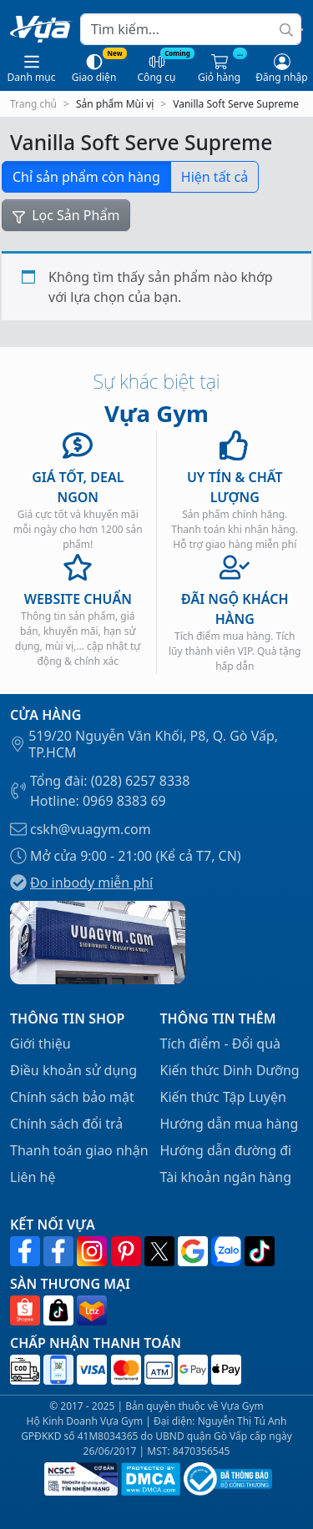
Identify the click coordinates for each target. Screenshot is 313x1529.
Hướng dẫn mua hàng (229, 1123)
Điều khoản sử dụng (73, 1070)
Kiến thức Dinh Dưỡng (230, 1070)
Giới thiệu (40, 1043)
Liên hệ (33, 1177)
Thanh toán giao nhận (79, 1150)
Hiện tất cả (214, 177)
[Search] (190, 29)
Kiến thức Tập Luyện (223, 1097)
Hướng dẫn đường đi (226, 1150)
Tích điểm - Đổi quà (220, 1043)
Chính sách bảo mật (72, 1097)
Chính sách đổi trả (66, 1123)
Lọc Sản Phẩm (66, 215)
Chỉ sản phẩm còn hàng (86, 177)
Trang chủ (33, 104)
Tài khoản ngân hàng (226, 1177)
